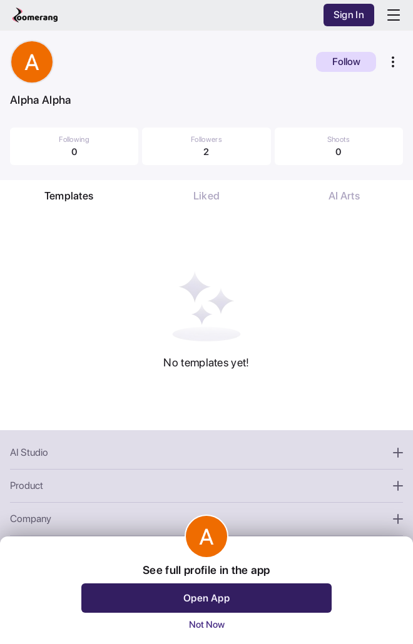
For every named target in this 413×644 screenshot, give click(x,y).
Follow (346, 62)
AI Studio (206, 452)
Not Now (207, 624)
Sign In (349, 15)
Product (206, 485)
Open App (206, 598)
